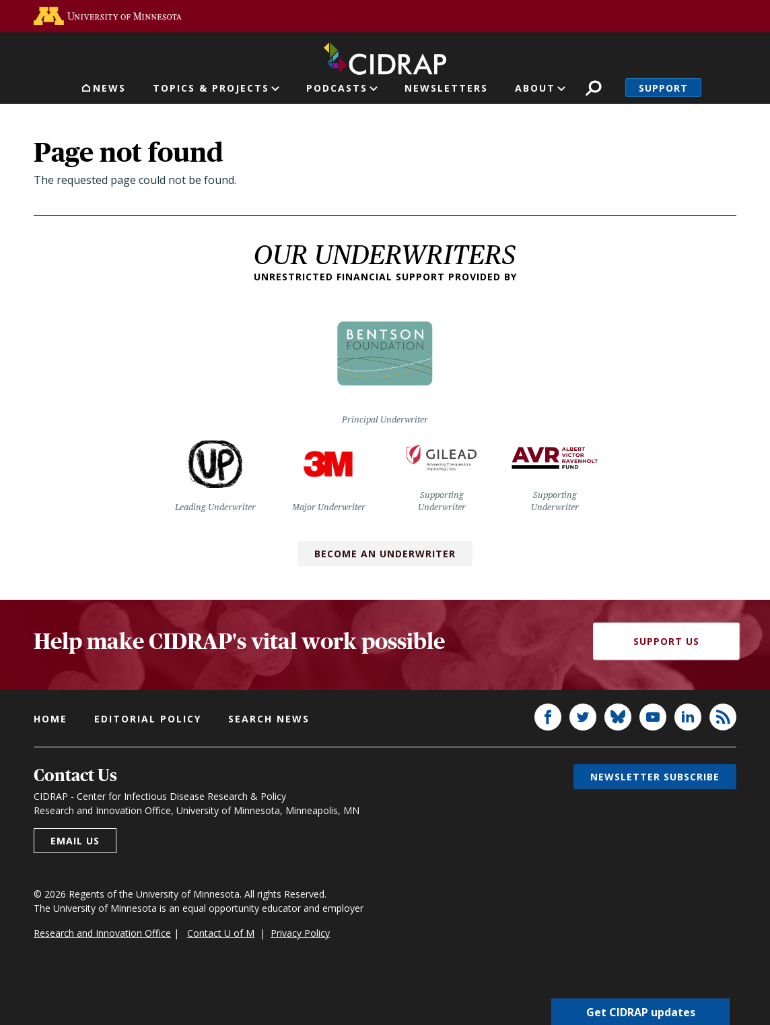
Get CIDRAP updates (640, 1011)
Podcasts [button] (337, 88)
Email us (75, 840)
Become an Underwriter (385, 553)
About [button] (535, 88)
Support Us (666, 641)
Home (50, 718)
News (109, 88)
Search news (269, 718)
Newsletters (446, 88)
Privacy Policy (300, 933)
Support (663, 88)
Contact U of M (220, 933)
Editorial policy (147, 718)
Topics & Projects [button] (211, 88)
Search (593, 88)
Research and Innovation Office (102, 933)
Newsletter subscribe (655, 776)
